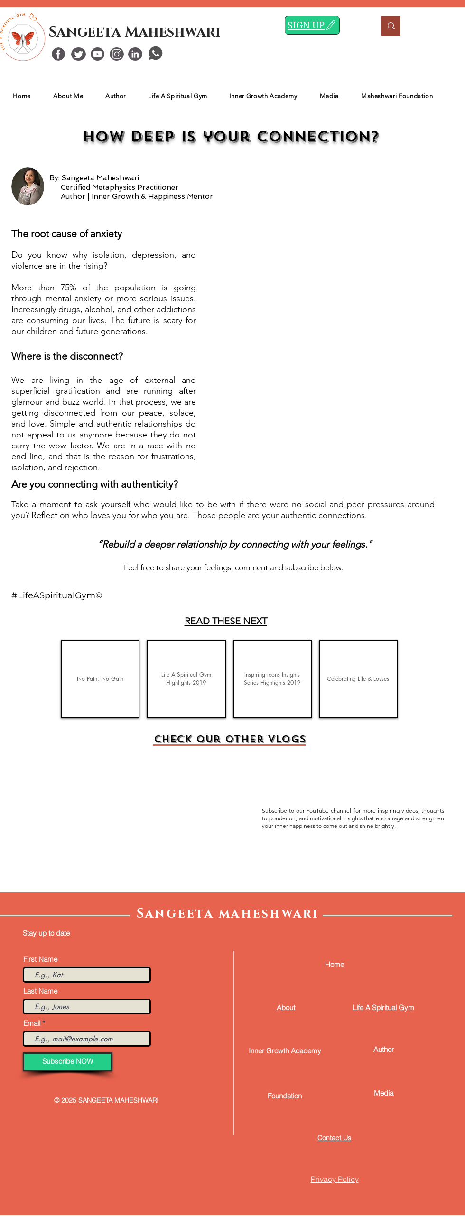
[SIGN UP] (312, 25)
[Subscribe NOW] (67, 1061)
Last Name (40, 990)
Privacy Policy (335, 1179)
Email (31, 1023)
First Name (40, 959)
